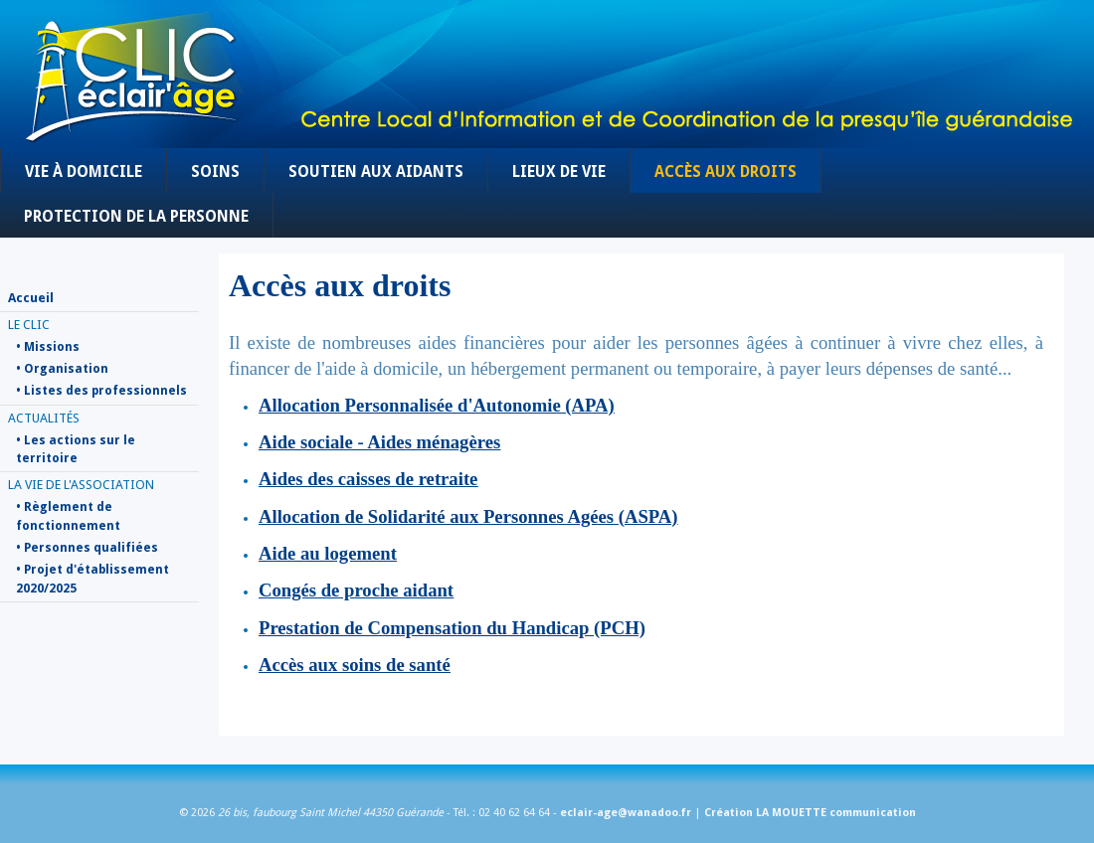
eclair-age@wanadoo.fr (625, 812)
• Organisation (62, 369)
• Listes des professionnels (101, 391)
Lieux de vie (559, 172)
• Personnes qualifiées (87, 548)
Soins (215, 172)
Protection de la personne (136, 217)
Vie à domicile (83, 172)
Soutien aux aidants (375, 172)
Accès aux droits (725, 172)
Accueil (31, 297)
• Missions (48, 347)
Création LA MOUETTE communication (810, 812)
